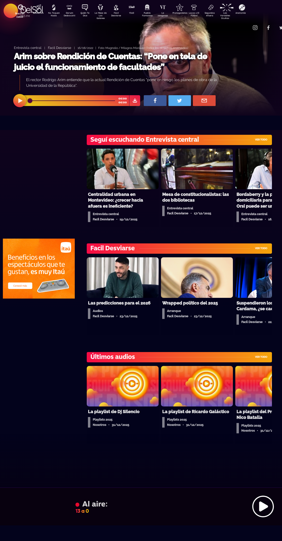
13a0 (137, 13)
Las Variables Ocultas (238, 15)
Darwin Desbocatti (70, 15)
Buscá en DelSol (19, 15)
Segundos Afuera (221, 15)
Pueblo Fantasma (153, 15)
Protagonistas (187, 13)
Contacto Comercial (245, 24)
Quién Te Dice (86, 15)
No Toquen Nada (53, 15)
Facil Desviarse (59, 48)
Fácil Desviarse (120, 15)
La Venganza (170, 15)
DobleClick (36, 13)
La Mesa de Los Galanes (103, 15)
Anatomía (254, 13)
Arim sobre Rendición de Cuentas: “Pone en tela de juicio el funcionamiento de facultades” (110, 61)
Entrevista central (27, 48)
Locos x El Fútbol (204, 15)
